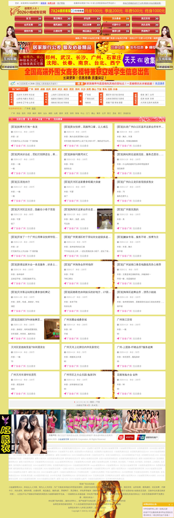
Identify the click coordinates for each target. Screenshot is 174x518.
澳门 (147, 95)
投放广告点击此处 (87, 484)
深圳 (72, 113)
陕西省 (115, 99)
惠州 (61, 113)
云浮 (104, 113)
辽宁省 (25, 103)
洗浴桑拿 (116, 18)
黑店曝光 (57, 18)
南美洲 (155, 103)
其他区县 (127, 113)
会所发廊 (28, 25)
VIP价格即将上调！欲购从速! (155, 509)
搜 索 (80, 83)
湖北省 (60, 103)
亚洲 (142, 99)
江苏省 (60, 95)
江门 (88, 113)
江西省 (66, 99)
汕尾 (56, 113)
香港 (142, 95)
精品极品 (87, 31)
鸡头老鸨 (145, 25)
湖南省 (54, 103)
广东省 (88, 95)
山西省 (19, 99)
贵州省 (121, 95)
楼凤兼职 (57, 25)
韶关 (24, 113)
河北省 (31, 95)
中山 (82, 113)
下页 (98, 402)
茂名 (114, 113)
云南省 (109, 99)
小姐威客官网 (63, 439)
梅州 (34, 113)
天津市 (25, 95)
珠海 (77, 113)
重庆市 (109, 95)
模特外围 (28, 31)
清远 (18, 113)
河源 (29, 113)
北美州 (149, 103)
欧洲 (147, 99)
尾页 (92, 402)
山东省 (31, 103)
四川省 (115, 95)
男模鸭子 (145, 31)
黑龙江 (31, 99)
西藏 (108, 103)
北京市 (19, 95)
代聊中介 (116, 25)
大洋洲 (143, 103)
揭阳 (50, 113)
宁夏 (112, 103)
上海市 (54, 95)
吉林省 (19, 103)
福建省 (54, 99)
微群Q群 (116, 31)
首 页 (28, 18)
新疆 (120, 103)
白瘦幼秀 (57, 31)
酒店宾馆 (145, 18)
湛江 (120, 113)
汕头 (45, 113)
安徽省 (60, 99)
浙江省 (66, 95)
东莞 (66, 113)
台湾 (152, 95)
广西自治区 (90, 99)
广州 (13, 113)
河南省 (66, 103)
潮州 (40, 113)
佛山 (93, 113)
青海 (116, 103)
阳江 (109, 113)
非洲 (152, 99)
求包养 (87, 18)
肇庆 (98, 113)
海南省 (88, 103)
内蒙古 (25, 99)
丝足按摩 (87, 25)
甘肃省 (121, 99)
